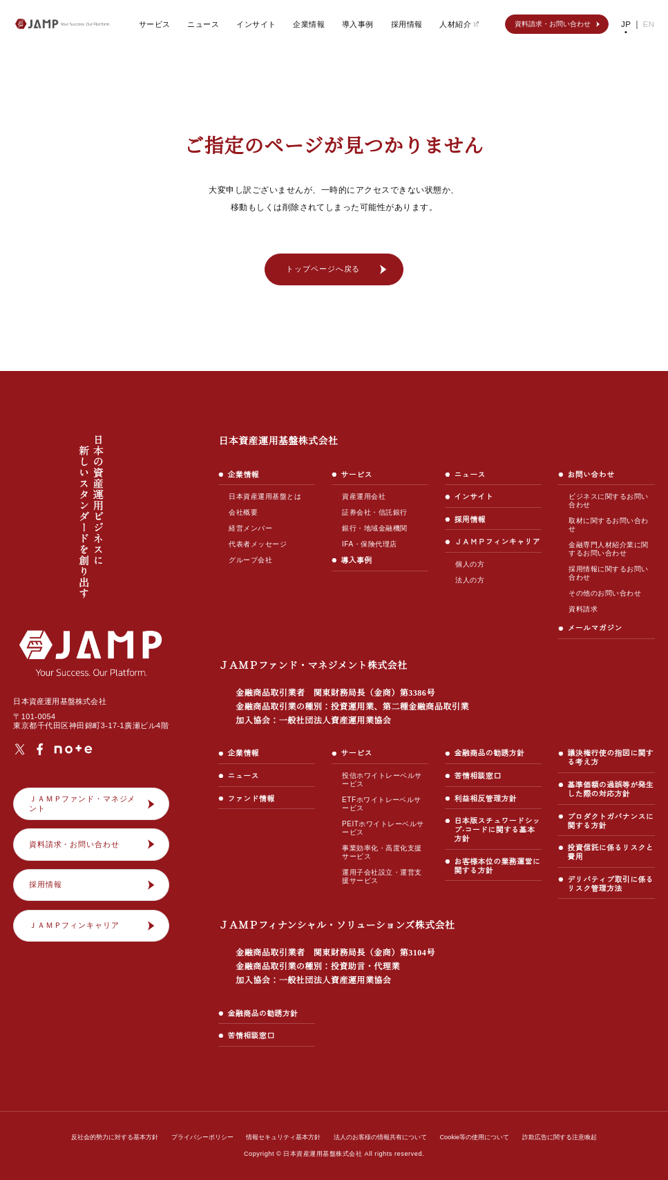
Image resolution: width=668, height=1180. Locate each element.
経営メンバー (250, 528)
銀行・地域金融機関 (374, 528)
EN (649, 24)
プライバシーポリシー (203, 1137)
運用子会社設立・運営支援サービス (381, 876)
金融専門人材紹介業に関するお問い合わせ (608, 549)
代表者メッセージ (258, 544)
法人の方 (469, 589)
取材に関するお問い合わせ (608, 524)
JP (627, 24)
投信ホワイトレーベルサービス (381, 779)
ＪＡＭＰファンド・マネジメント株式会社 (343, 692)
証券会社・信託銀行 (374, 512)
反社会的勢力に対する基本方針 (115, 1137)
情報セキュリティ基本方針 (284, 1137)
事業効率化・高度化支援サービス (381, 852)
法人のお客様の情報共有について (381, 1137)
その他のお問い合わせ (605, 593)
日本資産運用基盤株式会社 (278, 441)
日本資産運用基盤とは (265, 496)
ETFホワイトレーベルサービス (384, 803)
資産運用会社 (363, 496)
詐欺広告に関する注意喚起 (559, 1137)
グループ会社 (250, 560)
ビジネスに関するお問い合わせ (608, 500)
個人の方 (469, 573)
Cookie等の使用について (474, 1137)
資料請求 (583, 609)
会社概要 (243, 512)
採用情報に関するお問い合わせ (608, 573)
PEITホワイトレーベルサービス (382, 828)
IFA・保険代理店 (369, 544)
